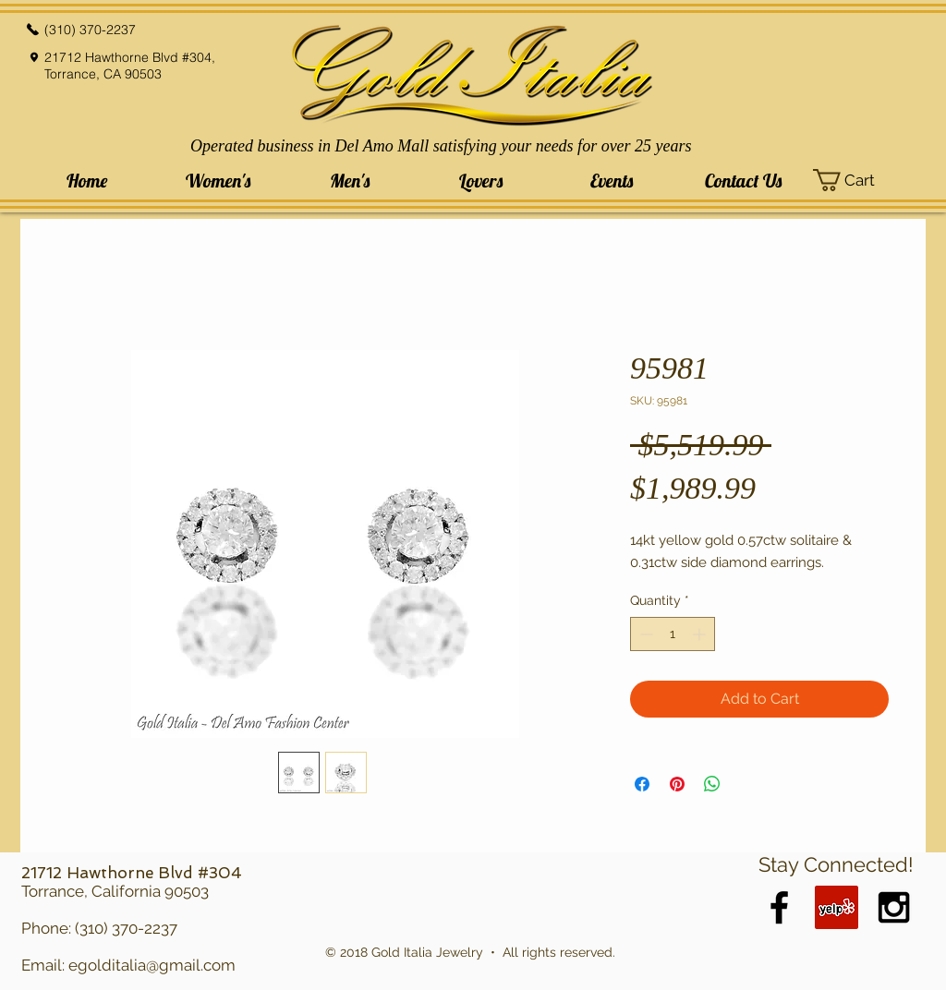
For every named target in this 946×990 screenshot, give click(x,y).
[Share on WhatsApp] (712, 784)
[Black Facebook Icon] (779, 907)
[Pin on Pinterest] (677, 784)
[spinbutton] (672, 634)
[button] (218, 180)
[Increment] (700, 634)
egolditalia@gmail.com (152, 965)
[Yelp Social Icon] (836, 907)
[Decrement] (644, 634)
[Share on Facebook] (642, 784)
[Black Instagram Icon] (894, 907)
